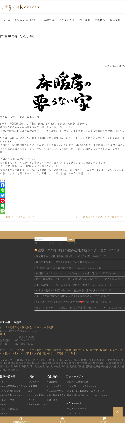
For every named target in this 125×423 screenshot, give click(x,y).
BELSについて (56, 390)
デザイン (5, 413)
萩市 (39, 350)
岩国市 (113, 350)
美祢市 (57, 350)
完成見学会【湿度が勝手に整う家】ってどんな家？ (64, 256)
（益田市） (48, 353)
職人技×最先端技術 (11, 390)
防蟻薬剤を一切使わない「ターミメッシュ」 (88, 395)
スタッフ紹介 (55, 386)
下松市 (28, 353)
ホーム (6, 20)
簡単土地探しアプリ (37, 404)
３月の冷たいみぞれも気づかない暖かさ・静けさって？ (66, 284)
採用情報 (115, 20)
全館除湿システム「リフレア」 (82, 386)
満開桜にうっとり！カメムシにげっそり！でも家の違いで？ (69, 273)
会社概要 (53, 381)
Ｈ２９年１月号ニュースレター (20, 216)
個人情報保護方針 (57, 395)
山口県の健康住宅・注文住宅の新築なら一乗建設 (27, 327)
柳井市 (8, 353)
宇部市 (77, 350)
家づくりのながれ (9, 408)
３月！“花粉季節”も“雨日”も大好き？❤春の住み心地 (65, 296)
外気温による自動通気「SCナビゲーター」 (87, 390)
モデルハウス (67, 20)
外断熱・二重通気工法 (77, 381)
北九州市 (71, 353)
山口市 (30, 350)
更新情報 (100, 20)
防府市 (18, 353)
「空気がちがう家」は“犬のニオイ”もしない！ (61, 267)
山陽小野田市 (90, 350)
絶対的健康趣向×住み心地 (14, 386)
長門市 (47, 350)
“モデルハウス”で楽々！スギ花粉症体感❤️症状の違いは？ (68, 301)
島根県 (38, 353)
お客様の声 (47, 20)
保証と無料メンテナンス (13, 395)
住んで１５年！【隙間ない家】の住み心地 (59, 262)
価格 (3, 404)
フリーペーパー (74, 413)
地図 (2, 334)
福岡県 (59, 353)
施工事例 (84, 20)
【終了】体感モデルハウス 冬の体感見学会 (97, 216)
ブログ (31, 399)
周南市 (103, 350)
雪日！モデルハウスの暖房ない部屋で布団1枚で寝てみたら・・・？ (73, 307)
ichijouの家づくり (25, 20)
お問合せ (53, 399)
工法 (30, 390)
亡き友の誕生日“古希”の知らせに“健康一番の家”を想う (66, 290)
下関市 (67, 350)
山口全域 (19, 350)
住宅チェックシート (76, 408)
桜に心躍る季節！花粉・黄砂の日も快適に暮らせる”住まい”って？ (72, 279)
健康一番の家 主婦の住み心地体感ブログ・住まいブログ (79, 250)
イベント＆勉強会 (36, 395)
